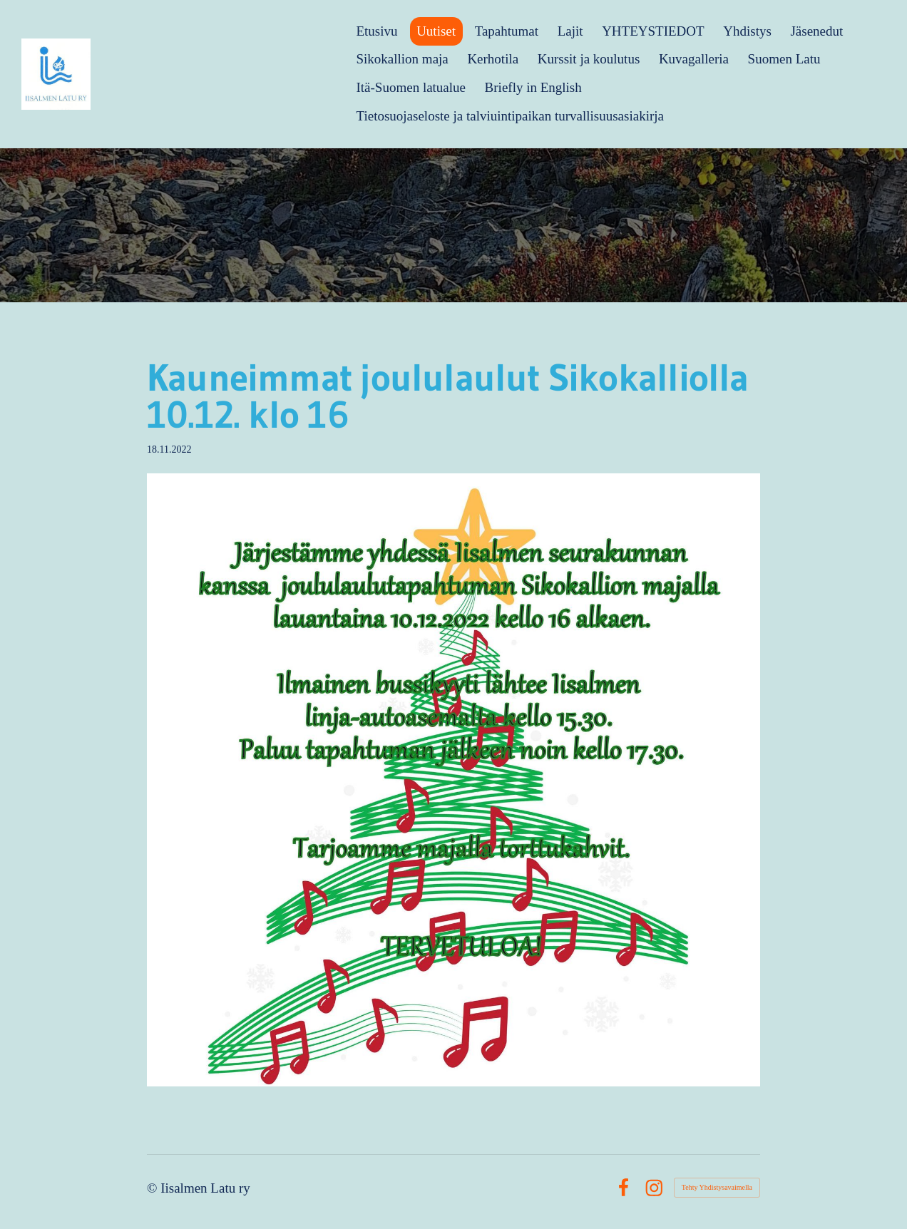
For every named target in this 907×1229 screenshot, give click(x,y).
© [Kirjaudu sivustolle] (153, 1188)
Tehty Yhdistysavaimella (717, 1187)
